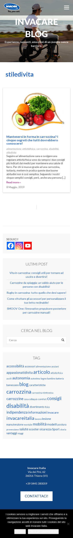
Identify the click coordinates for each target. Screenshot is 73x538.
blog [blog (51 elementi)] (24, 384)
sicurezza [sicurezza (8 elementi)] (46, 429)
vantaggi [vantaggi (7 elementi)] (11, 433)
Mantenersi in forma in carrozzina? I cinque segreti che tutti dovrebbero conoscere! (32, 140)
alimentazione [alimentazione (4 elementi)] (43, 366)
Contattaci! (36, 496)
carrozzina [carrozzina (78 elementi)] (18, 391)
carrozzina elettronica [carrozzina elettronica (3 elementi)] (42, 392)
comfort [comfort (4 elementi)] (42, 399)
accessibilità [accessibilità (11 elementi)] (15, 366)
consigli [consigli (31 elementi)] (54, 398)
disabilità (54, 148)
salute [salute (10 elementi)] (23, 429)
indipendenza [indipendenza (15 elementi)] (17, 412)
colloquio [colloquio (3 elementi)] (33, 399)
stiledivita (11, 152)
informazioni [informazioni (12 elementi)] (37, 412)
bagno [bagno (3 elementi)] (44, 378)
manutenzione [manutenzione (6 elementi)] (14, 424)
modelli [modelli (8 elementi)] (52, 424)
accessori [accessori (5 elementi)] (30, 366)
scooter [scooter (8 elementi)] (34, 429)
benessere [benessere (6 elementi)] (12, 385)
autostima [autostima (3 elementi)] (35, 378)
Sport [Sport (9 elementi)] (56, 429)
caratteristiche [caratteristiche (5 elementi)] (37, 385)
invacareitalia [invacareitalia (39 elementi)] (20, 418)
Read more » (13, 182)
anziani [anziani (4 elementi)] (55, 366)
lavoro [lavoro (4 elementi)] (38, 418)
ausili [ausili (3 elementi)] (9, 378)
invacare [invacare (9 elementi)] (53, 412)
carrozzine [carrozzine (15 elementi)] (14, 399)
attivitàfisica (28, 148)
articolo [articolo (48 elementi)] (41, 372)
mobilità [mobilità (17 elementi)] (40, 424)
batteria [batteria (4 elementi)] (60, 378)
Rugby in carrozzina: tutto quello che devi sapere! (36, 292)
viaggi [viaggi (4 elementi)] (20, 433)
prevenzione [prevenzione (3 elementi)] (12, 429)
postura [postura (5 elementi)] (61, 424)
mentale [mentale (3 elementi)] (28, 424)
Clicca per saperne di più (43, 531)
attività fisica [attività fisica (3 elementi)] (57, 373)
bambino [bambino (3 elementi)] (51, 378)
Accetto (20, 531)
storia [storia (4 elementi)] (63, 429)
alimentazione (13, 148)
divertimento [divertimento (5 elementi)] (37, 406)
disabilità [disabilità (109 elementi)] (17, 405)
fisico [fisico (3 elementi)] (47, 407)
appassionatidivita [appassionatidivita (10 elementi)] (19, 372)
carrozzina (42, 148)
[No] (68, 524)
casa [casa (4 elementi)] (26, 399)
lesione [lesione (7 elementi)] (46, 418)
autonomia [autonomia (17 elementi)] (21, 378)
